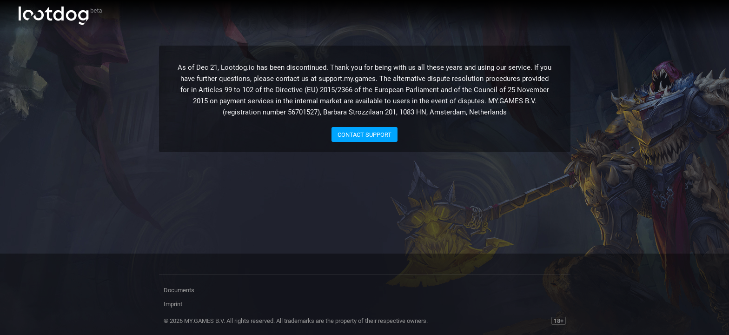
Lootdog (60, 16)
